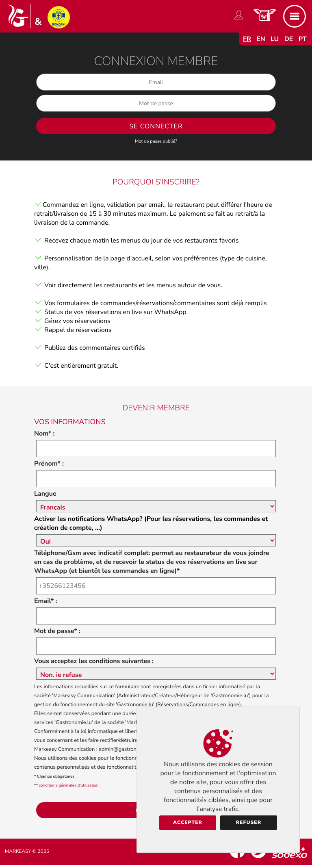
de (288, 39)
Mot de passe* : (57, 631)
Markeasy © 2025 (27, 851)
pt (303, 39)
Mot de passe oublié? (156, 141)
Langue (45, 493)
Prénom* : (49, 463)
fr (247, 39)
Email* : (45, 600)
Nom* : (44, 433)
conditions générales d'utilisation (69, 785)
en (260, 39)
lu (275, 39)
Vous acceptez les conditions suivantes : (94, 661)
